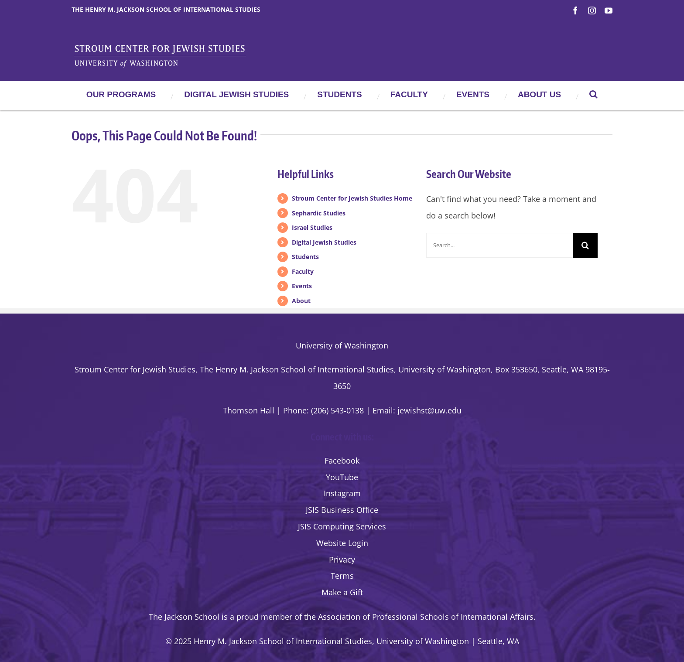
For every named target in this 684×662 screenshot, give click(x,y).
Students (305, 257)
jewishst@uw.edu (429, 410)
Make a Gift (342, 592)
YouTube (342, 477)
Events (302, 286)
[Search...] (499, 245)
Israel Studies (312, 227)
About (301, 301)
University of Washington (342, 345)
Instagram (342, 493)
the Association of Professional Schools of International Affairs (419, 616)
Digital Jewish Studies (324, 242)
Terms (342, 575)
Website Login (342, 543)
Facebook (342, 460)
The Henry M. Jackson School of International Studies (166, 9)
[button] (593, 94)
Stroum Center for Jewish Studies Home (352, 198)
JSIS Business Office (342, 510)
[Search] (585, 245)
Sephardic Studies (318, 213)
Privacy (342, 559)
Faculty (303, 271)
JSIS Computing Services (342, 526)
